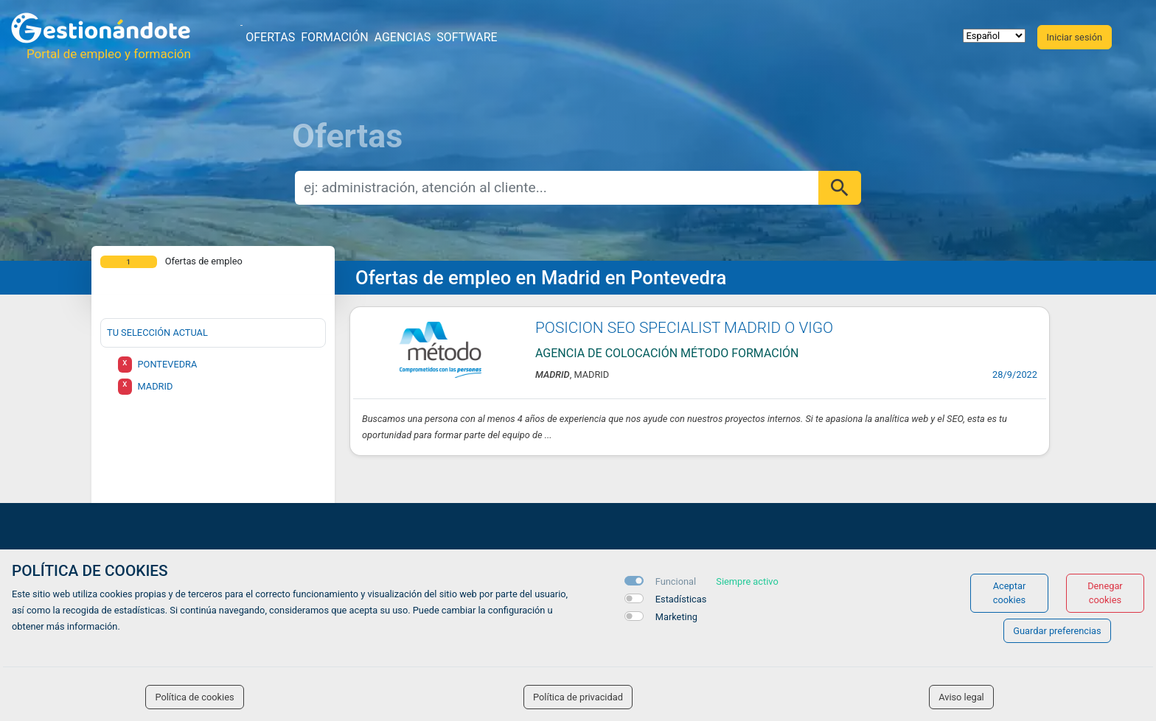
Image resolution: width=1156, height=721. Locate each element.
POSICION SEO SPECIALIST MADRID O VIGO (684, 328)
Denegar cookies (1105, 592)
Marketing (676, 616)
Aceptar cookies (1009, 592)
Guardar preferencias (1057, 630)
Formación (334, 37)
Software (466, 37)
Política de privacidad (578, 697)
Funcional (675, 581)
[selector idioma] (994, 36)
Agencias (403, 37)
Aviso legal (961, 697)
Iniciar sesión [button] (1074, 37)
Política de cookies (194, 697)
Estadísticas (681, 599)
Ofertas (270, 37)
